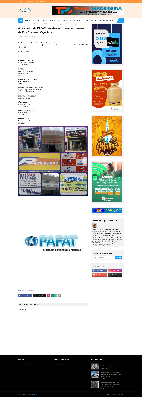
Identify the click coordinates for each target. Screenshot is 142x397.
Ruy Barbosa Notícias (34, 394)
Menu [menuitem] (26, 20)
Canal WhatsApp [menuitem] (91, 20)
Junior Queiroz (24, 36)
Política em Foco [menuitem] (49, 20)
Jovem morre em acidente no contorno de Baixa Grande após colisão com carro (110, 374)
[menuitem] (20, 20)
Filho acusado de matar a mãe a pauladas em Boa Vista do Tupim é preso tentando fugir (111, 384)
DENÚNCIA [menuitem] (36, 20)
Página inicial (21, 24)
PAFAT (24, 290)
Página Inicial (21, 1)
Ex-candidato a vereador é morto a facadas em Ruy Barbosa (111, 365)
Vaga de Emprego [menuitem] (76, 20)
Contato (121, 394)
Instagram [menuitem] (61, 20)
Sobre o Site (114, 394)
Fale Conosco (40, 1)
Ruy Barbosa (30, 24)
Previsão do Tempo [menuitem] (106, 20)
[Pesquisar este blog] (103, 257)
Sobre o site (30, 1)
